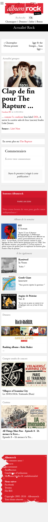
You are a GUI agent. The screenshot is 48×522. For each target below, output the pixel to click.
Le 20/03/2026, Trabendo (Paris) (18, 394)
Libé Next (15, 128)
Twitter (8, 487)
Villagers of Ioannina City (15, 390)
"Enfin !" (21, 266)
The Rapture (26, 141)
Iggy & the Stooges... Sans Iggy (36, 46)
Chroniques (10, 21)
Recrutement (11, 466)
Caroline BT (6, 112)
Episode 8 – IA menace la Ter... (18, 437)
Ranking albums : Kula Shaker (18, 347)
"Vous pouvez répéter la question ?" (31, 285)
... (3, 350)
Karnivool (23, 259)
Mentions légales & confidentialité (21, 476)
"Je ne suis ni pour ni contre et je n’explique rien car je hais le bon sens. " (30, 305)
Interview (22, 280)
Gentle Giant (24, 277)
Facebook (9, 484)
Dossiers (23, 21)
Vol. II (21, 299)
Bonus (40, 21)
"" (24, 240)
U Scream (22, 228)
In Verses (22, 262)
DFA (36, 117)
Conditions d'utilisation (16, 473)
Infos (31, 21)
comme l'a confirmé (14, 117)
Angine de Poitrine (27, 295)
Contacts (9, 463)
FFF (20, 225)
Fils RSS (8, 491)
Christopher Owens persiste (11, 44)
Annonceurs (10, 470)
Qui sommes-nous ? (14, 460)
